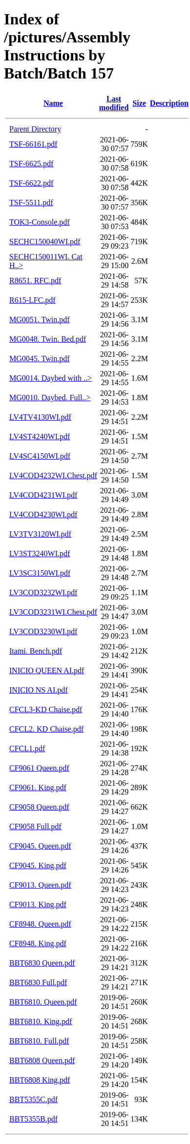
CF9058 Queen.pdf (39, 807)
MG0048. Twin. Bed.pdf (47, 339)
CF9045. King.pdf (37, 865)
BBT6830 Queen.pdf (42, 963)
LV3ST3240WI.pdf (39, 553)
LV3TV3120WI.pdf (40, 534)
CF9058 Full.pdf (35, 826)
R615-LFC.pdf (32, 300)
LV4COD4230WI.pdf (43, 514)
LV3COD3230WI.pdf (43, 631)
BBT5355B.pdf (33, 1119)
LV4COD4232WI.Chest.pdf (53, 475)
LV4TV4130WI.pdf (40, 417)
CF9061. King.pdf (37, 787)
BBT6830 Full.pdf (38, 982)
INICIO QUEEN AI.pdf (46, 670)
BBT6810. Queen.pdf (43, 1002)
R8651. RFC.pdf (35, 280)
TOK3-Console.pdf (39, 222)
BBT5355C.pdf (33, 1099)
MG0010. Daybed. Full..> (49, 397)
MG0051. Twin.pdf (39, 319)
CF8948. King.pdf (37, 943)
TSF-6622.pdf (31, 183)
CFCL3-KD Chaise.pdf (45, 709)
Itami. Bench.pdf (35, 651)
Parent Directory (35, 129)
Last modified (113, 103)
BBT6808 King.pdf (39, 1080)
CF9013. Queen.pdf (40, 885)
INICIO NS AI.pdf (38, 690)
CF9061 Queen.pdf (39, 768)
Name (53, 103)
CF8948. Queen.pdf (40, 924)
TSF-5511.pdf (31, 202)
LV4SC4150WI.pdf (39, 456)
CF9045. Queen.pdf (40, 846)
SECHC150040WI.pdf (44, 241)
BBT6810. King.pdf (40, 1021)
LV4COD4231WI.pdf (43, 495)
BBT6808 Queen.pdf (42, 1060)
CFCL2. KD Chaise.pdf (46, 729)
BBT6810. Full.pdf (39, 1041)
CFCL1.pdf (27, 748)
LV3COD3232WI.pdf (43, 592)
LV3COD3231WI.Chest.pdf (53, 612)
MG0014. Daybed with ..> (50, 378)
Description (169, 103)
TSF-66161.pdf (33, 144)
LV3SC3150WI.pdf (39, 573)
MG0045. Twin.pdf (39, 358)
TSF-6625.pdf (31, 163)
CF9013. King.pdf (37, 904)
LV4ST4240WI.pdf (39, 436)
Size (139, 103)
